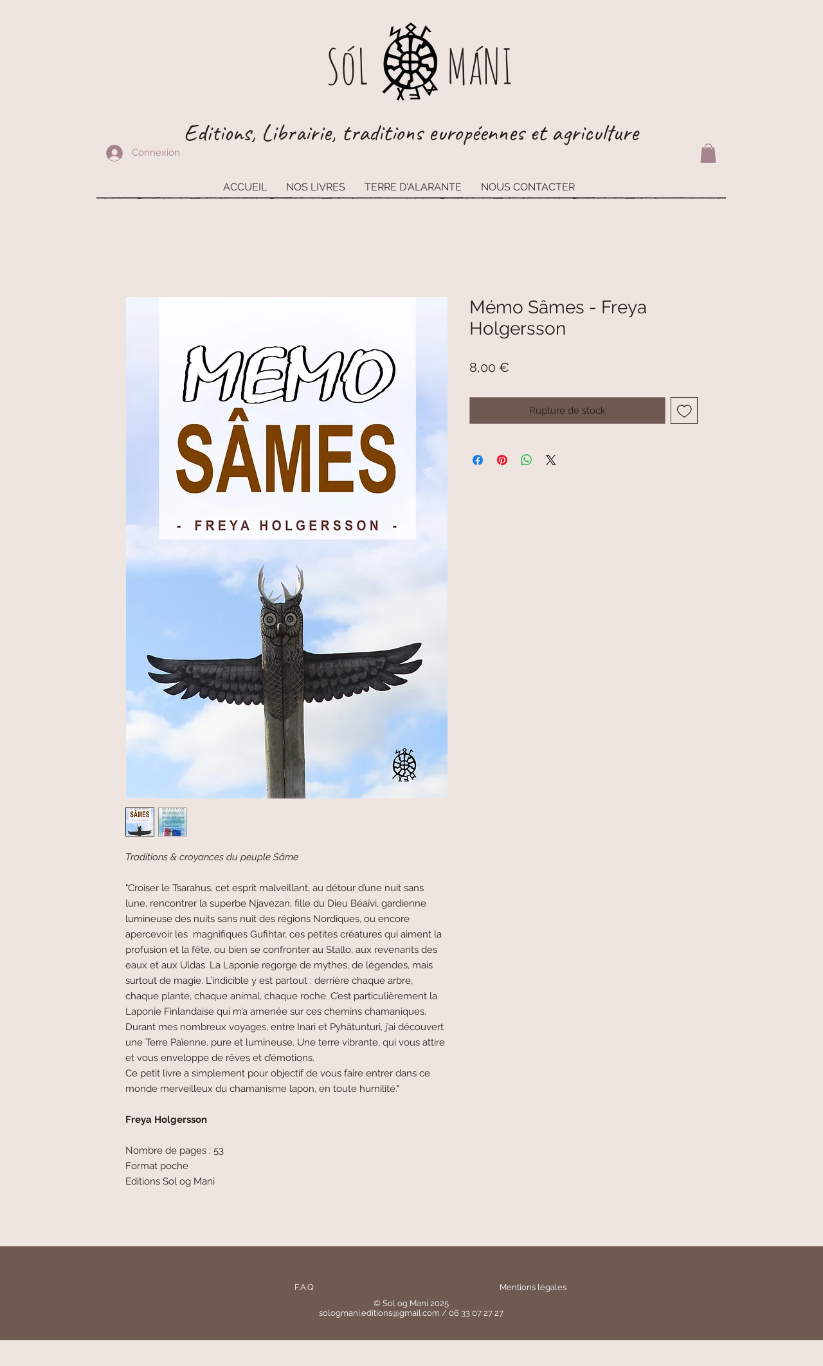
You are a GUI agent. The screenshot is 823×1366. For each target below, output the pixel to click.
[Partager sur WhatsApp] (526, 460)
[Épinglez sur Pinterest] (502, 460)
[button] (708, 153)
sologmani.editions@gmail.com (379, 1313)
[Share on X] (551, 460)
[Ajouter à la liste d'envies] (684, 411)
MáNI (480, 66)
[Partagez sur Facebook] (477, 460)
